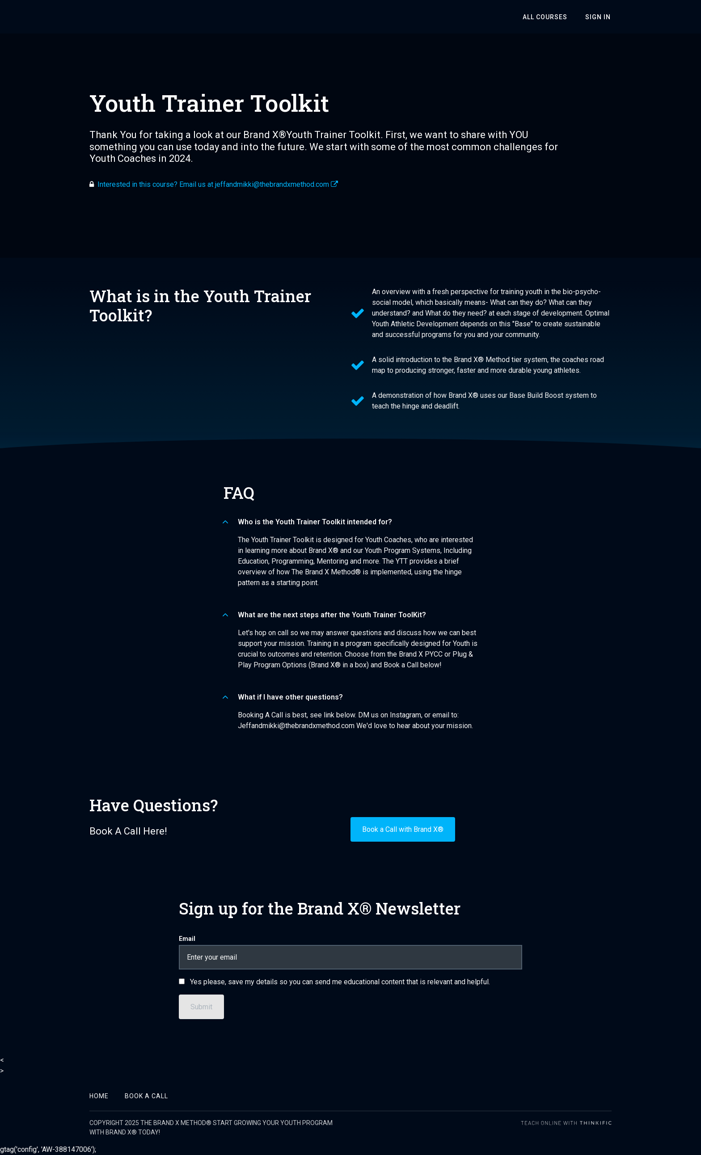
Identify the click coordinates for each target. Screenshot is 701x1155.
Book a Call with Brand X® (402, 829)
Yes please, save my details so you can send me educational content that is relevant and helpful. (340, 982)
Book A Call (146, 1096)
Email (187, 938)
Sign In (599, 17)
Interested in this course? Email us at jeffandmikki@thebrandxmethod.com (217, 184)
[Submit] (201, 1007)
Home (99, 1096)
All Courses (547, 17)
